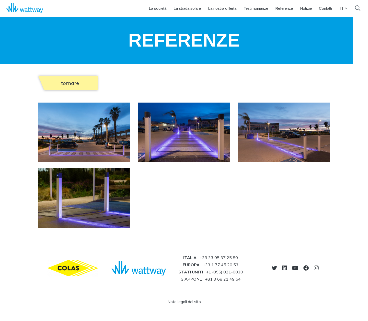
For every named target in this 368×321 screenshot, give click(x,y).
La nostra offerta (222, 8)
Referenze (284, 8)
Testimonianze (256, 8)
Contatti (325, 8)
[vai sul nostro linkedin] (284, 268)
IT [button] (343, 8)
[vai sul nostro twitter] (274, 268)
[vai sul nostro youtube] (295, 268)
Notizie (306, 8)
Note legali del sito (184, 301)
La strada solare (187, 8)
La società (157, 8)
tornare (70, 83)
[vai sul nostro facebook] (306, 268)
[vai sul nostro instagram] (316, 268)
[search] (357, 8)
